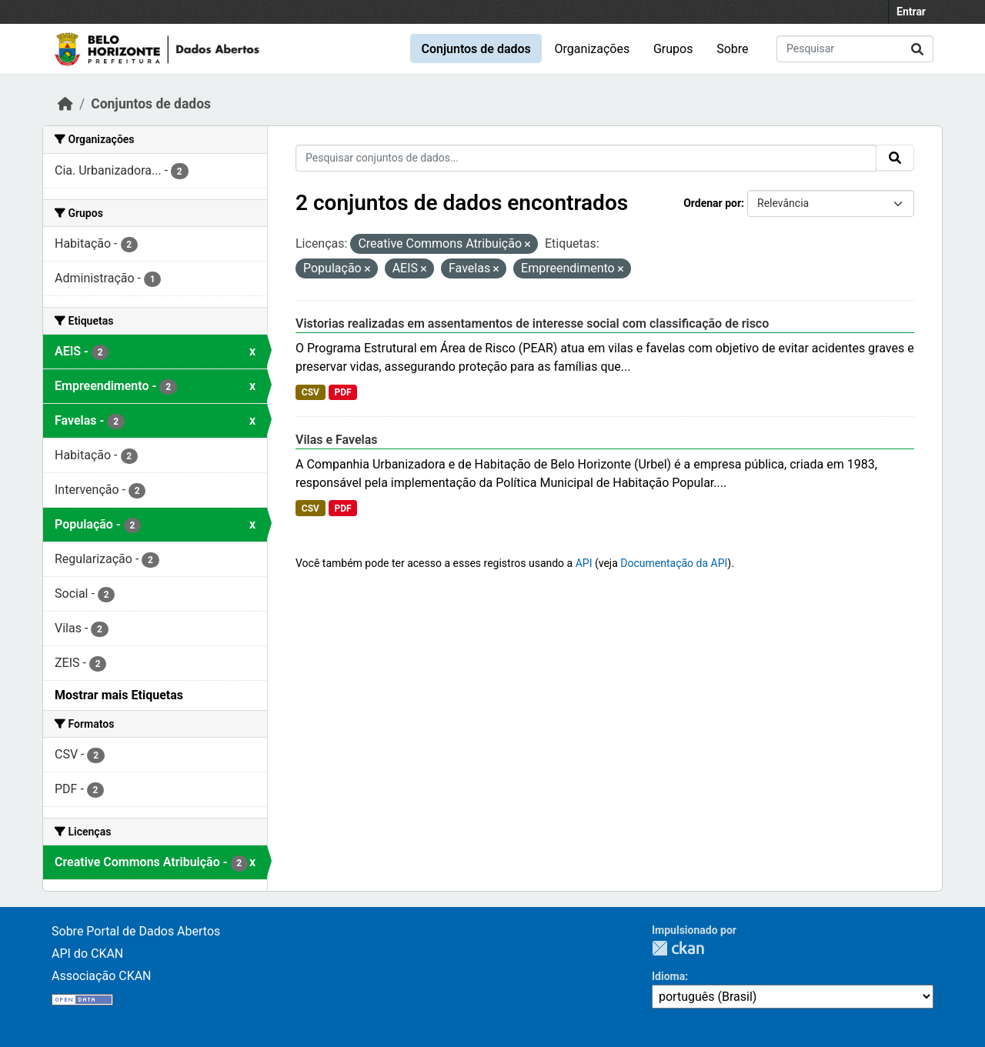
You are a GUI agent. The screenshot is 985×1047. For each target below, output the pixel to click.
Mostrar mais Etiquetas (119, 695)
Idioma (668, 976)
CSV (310, 392)
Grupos (673, 49)
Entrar (911, 11)
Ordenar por (712, 203)
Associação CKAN (102, 976)
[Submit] (917, 48)
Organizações (592, 49)
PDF (342, 392)
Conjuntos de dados (475, 49)
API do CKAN (87, 953)
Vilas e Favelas (337, 439)
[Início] (65, 104)
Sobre (732, 49)
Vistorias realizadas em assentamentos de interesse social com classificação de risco (532, 323)
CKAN (678, 948)
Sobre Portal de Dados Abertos (136, 931)
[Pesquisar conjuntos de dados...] (854, 48)
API (584, 563)
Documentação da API (673, 563)
